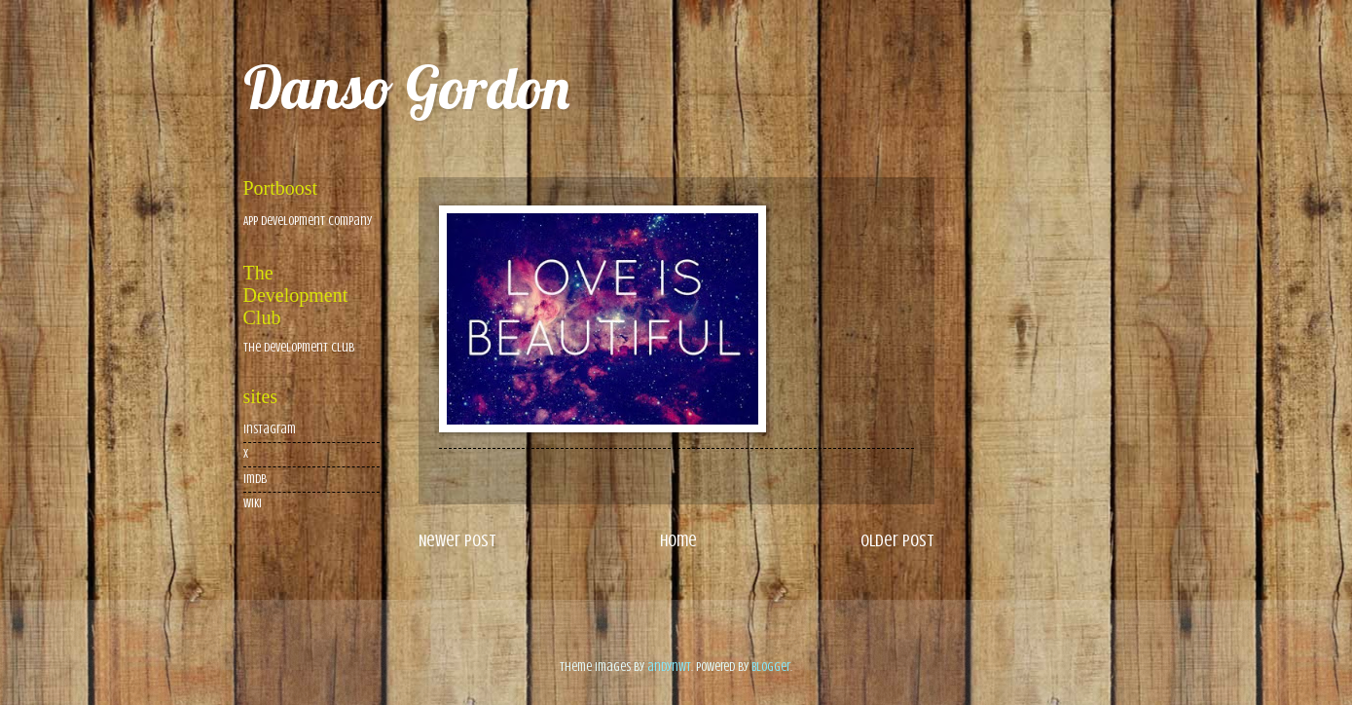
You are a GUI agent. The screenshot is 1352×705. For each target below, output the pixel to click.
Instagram (269, 429)
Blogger (770, 667)
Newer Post (457, 540)
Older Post (897, 540)
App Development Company (307, 221)
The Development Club (298, 347)
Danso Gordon (406, 87)
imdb (255, 479)
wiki (252, 503)
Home (678, 540)
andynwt (669, 667)
